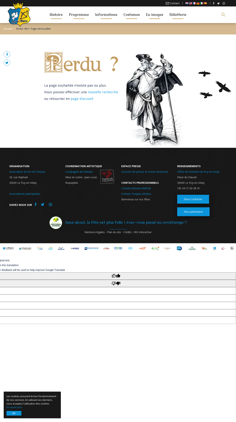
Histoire (56, 14)
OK (14, 413)
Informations (106, 14)
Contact (174, 3)
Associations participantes (24, 194)
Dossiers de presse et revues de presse (144, 171)
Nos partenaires (193, 211)
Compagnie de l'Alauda (79, 171)
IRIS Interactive (143, 232)
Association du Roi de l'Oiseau (27, 171)
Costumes (132, 14)
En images (154, 14)
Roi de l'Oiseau (19, 14)
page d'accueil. (82, 98)
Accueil (8, 28)
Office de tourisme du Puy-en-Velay (198, 171)
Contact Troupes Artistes (136, 194)
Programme (79, 14)
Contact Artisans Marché (136, 188)
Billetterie (177, 14)
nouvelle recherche (103, 92)
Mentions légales (94, 232)
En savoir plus (14, 407)
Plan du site (114, 232)
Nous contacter (193, 199)
